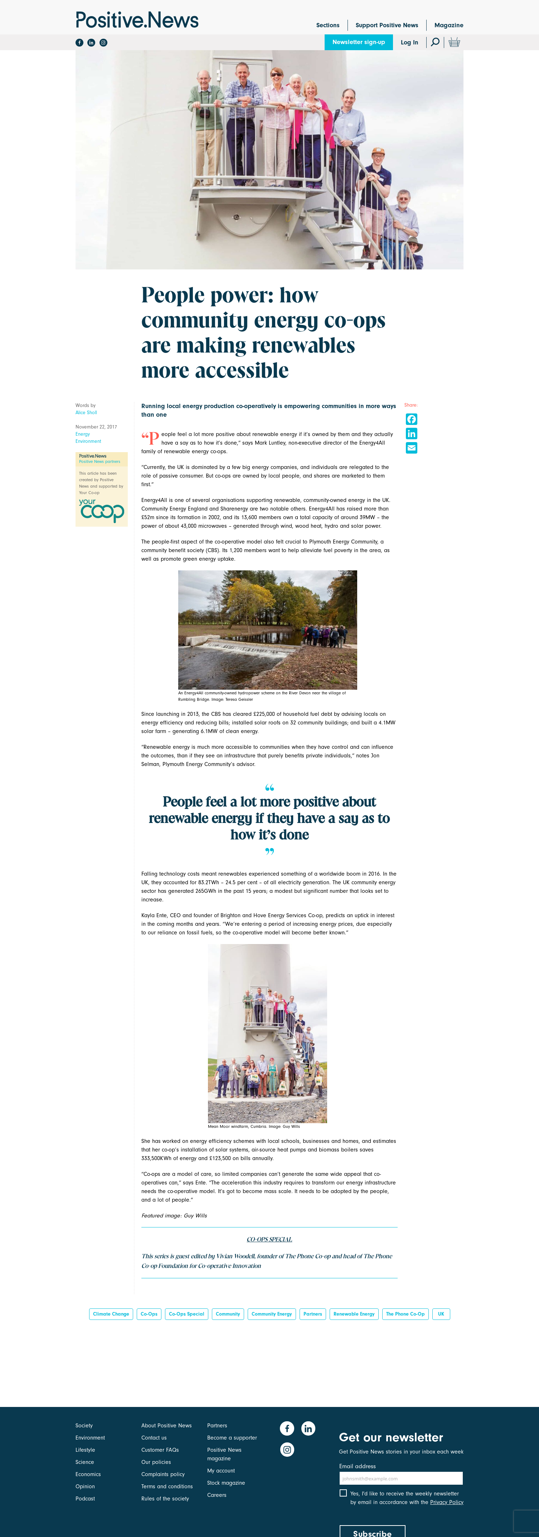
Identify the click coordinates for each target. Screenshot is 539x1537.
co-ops (149, 1314)
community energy (272, 1314)
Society (84, 1425)
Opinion (85, 1486)
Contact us (154, 1438)
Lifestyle (85, 1450)
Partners (313, 1314)
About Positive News (166, 1425)
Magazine (448, 25)
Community (228, 1314)
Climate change (111, 1314)
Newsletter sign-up (358, 42)
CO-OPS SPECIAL (269, 1239)
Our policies (156, 1462)
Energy (83, 434)
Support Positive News (387, 25)
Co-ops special (186, 1314)
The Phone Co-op (405, 1314)
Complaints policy (163, 1474)
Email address (357, 1466)
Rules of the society (165, 1498)
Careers (217, 1495)
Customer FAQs (160, 1450)
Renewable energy (354, 1314)
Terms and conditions (167, 1486)
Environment (88, 441)
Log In (409, 42)
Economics (88, 1474)
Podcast (85, 1498)
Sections (328, 25)
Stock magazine (226, 1483)
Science (85, 1462)
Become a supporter (232, 1438)
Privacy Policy (446, 1504)
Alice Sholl (86, 413)
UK (441, 1314)
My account (221, 1470)
